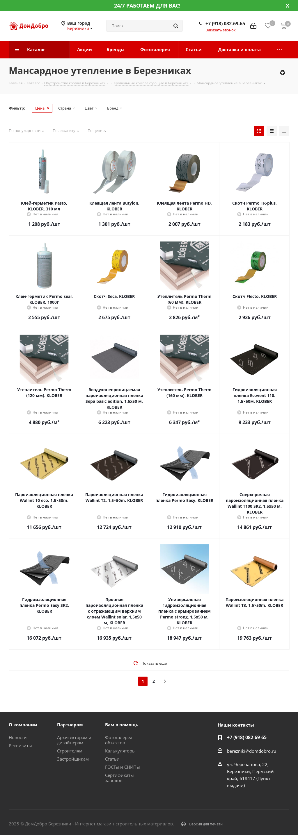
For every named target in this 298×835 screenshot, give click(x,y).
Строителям (69, 751)
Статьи (112, 759)
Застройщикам (73, 759)
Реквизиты (20, 745)
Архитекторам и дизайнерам (74, 739)
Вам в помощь (121, 724)
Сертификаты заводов (119, 777)
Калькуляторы (120, 751)
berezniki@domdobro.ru (251, 751)
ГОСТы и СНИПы (122, 767)
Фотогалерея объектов (118, 739)
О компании (23, 724)
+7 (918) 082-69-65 (225, 23)
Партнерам (70, 724)
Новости (18, 737)
